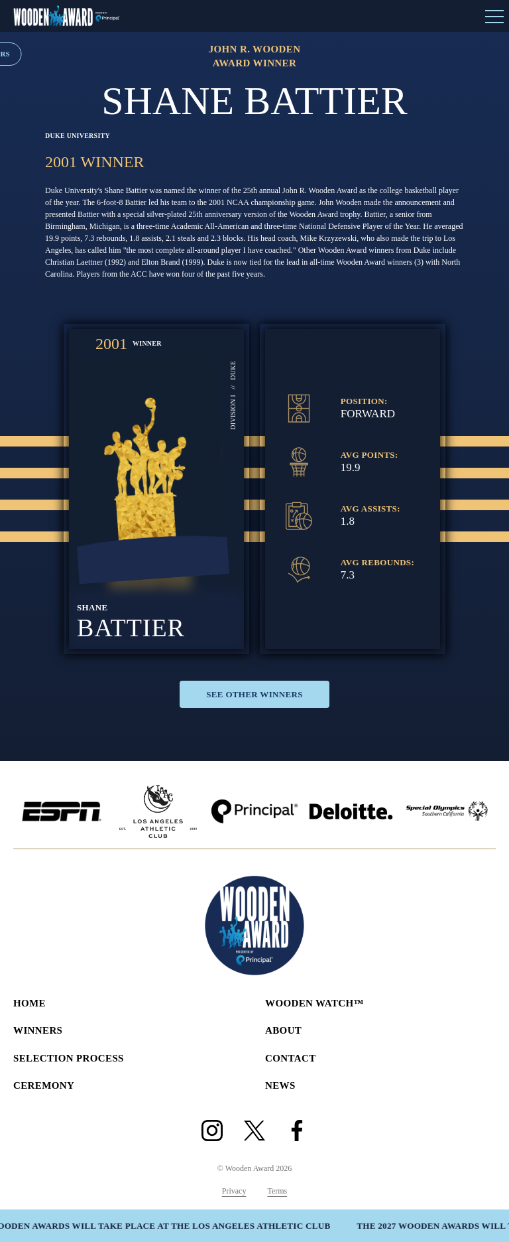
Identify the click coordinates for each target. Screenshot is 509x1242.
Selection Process (68, 1058)
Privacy (234, 1191)
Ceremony (43, 1085)
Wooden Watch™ (314, 1003)
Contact (290, 1058)
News (280, 1085)
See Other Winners (254, 694)
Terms (277, 1191)
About (283, 1030)
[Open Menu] (494, 16)
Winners (37, 1030)
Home (29, 1003)
